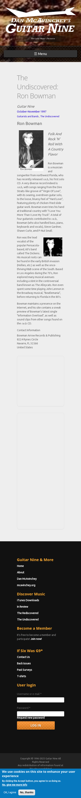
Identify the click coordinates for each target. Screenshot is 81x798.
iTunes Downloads (28, 600)
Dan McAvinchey (27, 578)
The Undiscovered (49, 116)
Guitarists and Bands (28, 116)
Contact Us (23, 657)
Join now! (36, 638)
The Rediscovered (27, 613)
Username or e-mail (29, 693)
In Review (22, 606)
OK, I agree (10, 793)
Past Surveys (24, 669)
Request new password (31, 717)
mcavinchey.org (26, 585)
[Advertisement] (41, 380)
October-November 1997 (31, 111)
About (20, 572)
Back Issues (24, 663)
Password (23, 707)
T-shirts (21, 676)
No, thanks (27, 793)
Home (20, 565)
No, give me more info (14, 786)
